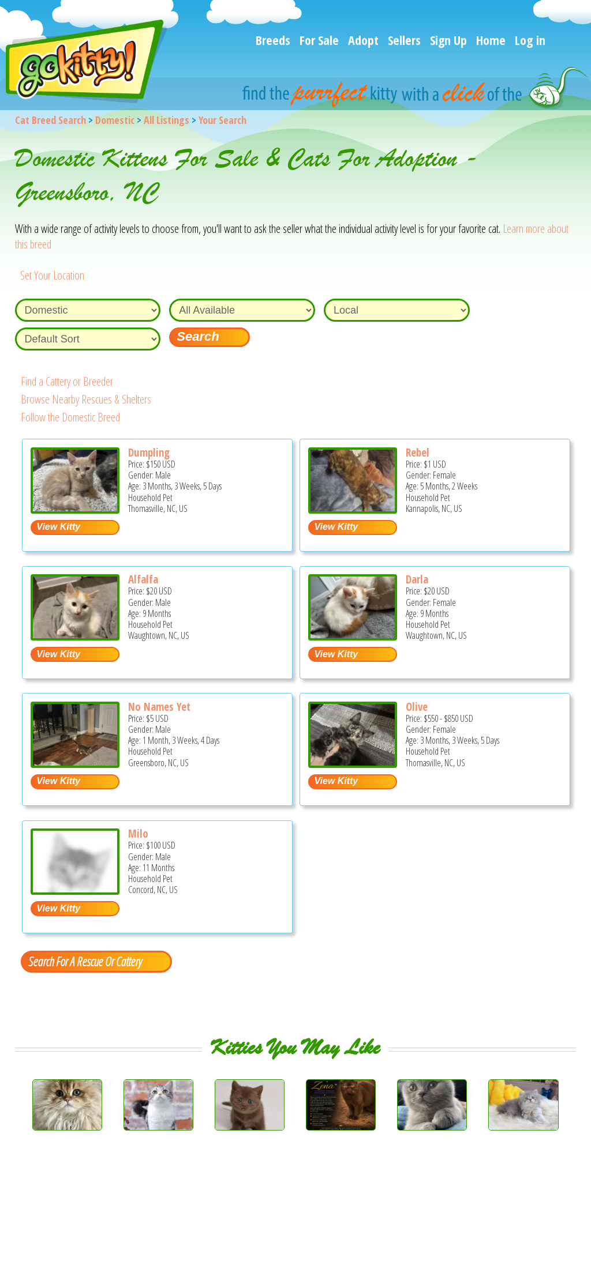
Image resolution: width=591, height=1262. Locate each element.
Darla (417, 579)
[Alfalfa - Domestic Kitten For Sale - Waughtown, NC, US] (75, 636)
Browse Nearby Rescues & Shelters (86, 399)
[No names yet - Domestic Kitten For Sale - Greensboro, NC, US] (75, 763)
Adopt (363, 39)
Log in (530, 39)
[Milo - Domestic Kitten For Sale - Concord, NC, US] (75, 890)
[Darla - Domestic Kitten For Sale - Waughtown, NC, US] (352, 636)
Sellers (404, 39)
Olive (417, 706)
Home (491, 39)
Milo (138, 833)
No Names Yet (159, 706)
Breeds (273, 39)
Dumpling (149, 452)
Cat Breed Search (50, 120)
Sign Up (448, 39)
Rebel (417, 452)
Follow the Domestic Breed (70, 417)
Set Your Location (52, 275)
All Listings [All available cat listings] (166, 120)
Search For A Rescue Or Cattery (84, 961)
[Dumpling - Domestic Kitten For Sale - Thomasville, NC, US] (75, 509)
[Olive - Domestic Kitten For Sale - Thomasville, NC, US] (352, 763)
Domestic (114, 120)
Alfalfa (143, 579)
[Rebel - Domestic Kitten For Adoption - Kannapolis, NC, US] (352, 509)
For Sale (319, 39)
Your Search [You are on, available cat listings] (222, 120)
